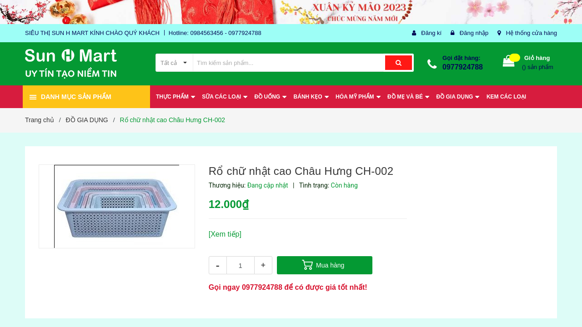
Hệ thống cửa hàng (531, 33)
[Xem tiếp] (225, 234)
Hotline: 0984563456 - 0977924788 (215, 33)
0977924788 (462, 67)
